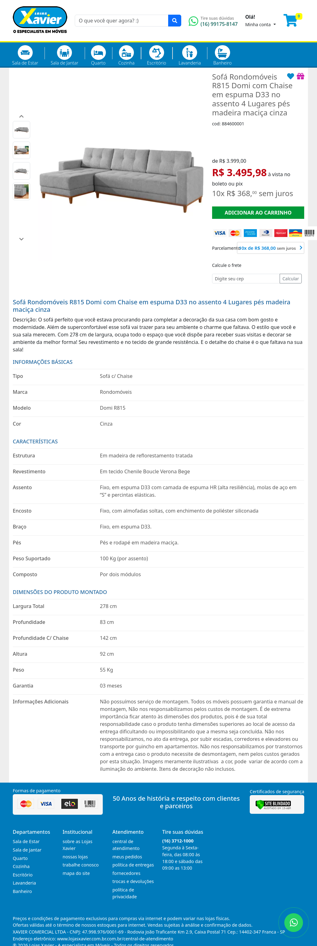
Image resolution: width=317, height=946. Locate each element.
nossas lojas (75, 857)
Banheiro (222, 55)
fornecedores (126, 873)
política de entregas (133, 865)
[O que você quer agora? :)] (121, 21)
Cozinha (126, 55)
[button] (21, 116)
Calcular (290, 279)
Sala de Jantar (64, 55)
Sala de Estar (25, 55)
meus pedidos (127, 857)
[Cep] (246, 278)
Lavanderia (189, 55)
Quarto (98, 55)
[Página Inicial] (40, 37)
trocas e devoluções (133, 881)
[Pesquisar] (174, 21)
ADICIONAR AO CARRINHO (258, 212)
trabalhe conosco (81, 865)
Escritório (156, 55)
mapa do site (76, 873)
